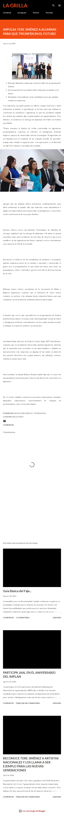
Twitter (36, 13)
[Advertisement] (32, 516)
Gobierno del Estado (13, 417)
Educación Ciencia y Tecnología (30, 413)
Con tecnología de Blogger (32, 811)
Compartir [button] (8, 425)
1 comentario (23, 618)
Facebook (7, 13)
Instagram (22, 13)
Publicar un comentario (28, 703)
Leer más (57, 618)
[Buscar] (53, 4)
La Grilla (15, 5)
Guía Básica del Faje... (17, 591)
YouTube (49, 13)
